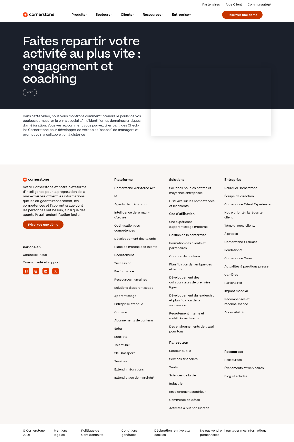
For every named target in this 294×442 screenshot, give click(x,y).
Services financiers (183, 359)
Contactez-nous (35, 255)
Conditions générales (129, 433)
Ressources (233, 360)
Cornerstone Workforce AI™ (134, 188)
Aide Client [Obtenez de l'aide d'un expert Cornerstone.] (234, 4)
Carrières (231, 275)
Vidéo (30, 92)
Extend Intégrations (129, 369)
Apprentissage (125, 296)
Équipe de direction (239, 196)
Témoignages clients (239, 226)
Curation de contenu (184, 256)
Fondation (233, 250)
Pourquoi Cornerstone (240, 188)
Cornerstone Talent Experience (247, 204)
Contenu (120, 312)
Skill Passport (124, 353)
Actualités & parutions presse (246, 266)
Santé (173, 367)
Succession (122, 263)
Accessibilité (234, 312)
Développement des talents (135, 239)
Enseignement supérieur (187, 392)
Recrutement (124, 255)
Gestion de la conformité (187, 235)
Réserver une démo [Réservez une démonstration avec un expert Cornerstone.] (242, 15)
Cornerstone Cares (238, 258)
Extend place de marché (134, 378)
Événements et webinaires (244, 368)
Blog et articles (235, 376)
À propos (231, 234)
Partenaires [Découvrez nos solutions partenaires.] (211, 4)
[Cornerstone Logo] (38, 14)
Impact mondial (236, 291)
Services (120, 361)
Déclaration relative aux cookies (172, 433)
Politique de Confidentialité (92, 433)
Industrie (176, 384)
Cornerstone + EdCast (240, 242)
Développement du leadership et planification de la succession (192, 300)
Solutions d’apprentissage (133, 288)
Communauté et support (41, 262)
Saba (118, 329)
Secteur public (180, 351)
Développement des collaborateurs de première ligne (189, 282)
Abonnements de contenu (133, 320)
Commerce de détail (184, 400)
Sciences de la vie (182, 375)
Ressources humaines (130, 280)
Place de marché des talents (135, 247)
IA (115, 196)
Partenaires (233, 283)
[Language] (79, 15)
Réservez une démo (43, 225)
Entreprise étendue (128, 304)
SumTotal (121, 337)
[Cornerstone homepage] (62, 180)
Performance (124, 271)
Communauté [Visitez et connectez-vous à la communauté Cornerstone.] (259, 4)
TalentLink (121, 345)
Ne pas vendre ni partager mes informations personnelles (233, 433)
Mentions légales (61, 433)
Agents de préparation (131, 204)
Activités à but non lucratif (189, 408)
